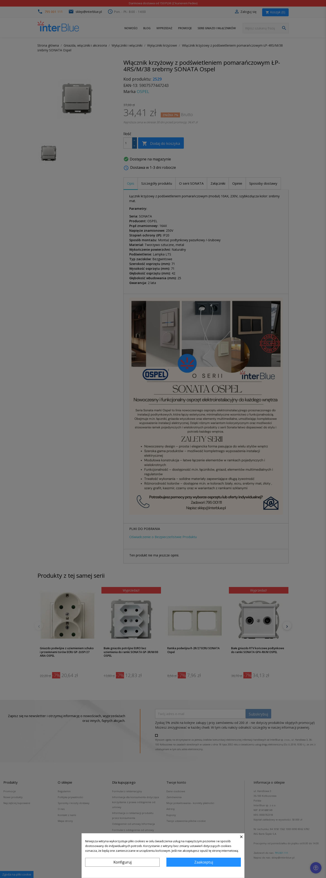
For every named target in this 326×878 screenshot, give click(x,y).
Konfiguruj (122, 862)
